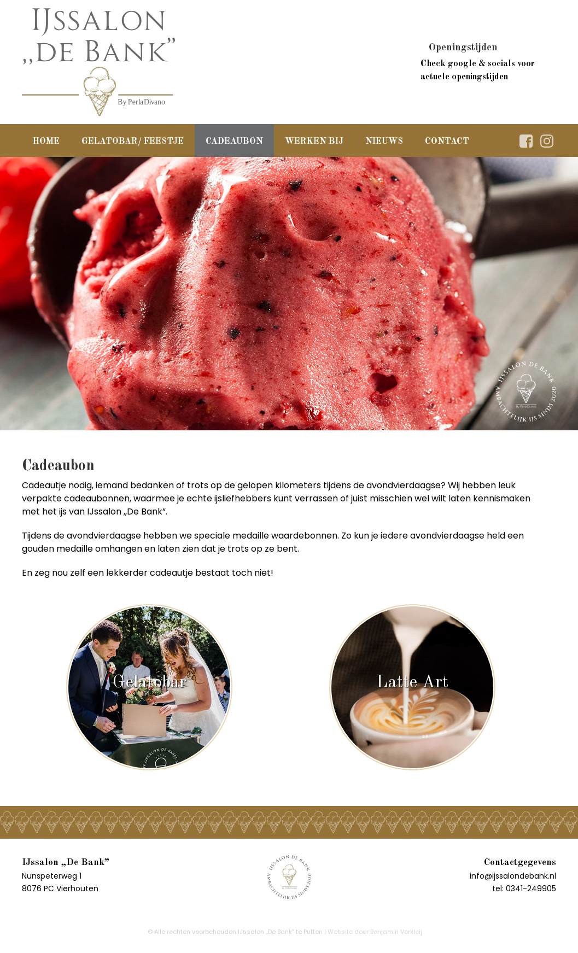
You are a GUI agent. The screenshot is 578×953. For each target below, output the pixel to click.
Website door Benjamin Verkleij (375, 931)
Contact (447, 141)
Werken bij (314, 141)
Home (46, 141)
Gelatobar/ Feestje (132, 141)
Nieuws (384, 141)
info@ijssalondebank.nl (513, 875)
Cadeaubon (234, 141)
